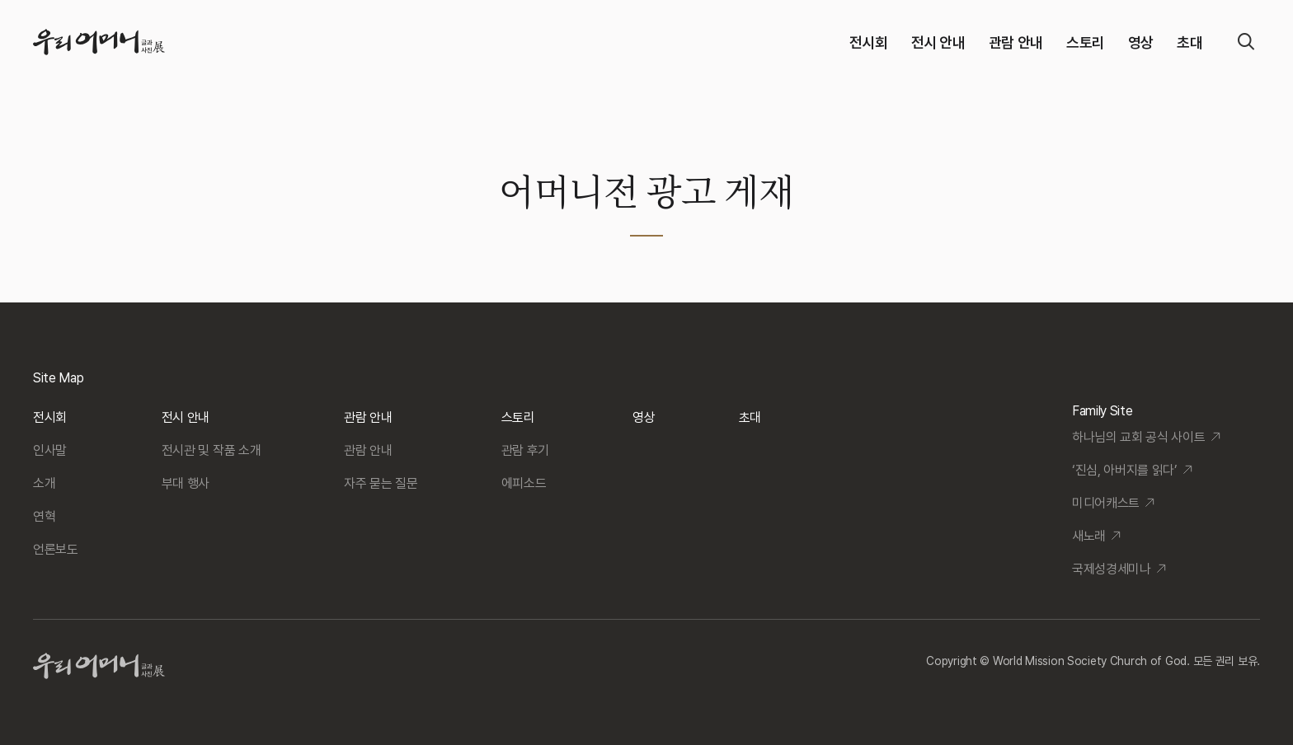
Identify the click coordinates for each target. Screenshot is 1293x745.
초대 (1189, 42)
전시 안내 (938, 42)
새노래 (1089, 536)
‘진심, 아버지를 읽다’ (1125, 470)
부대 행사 (185, 483)
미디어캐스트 (1106, 503)
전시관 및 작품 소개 (211, 450)
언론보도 (55, 549)
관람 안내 (1016, 42)
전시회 (868, 42)
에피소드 (524, 483)
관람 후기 (525, 450)
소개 (44, 483)
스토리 (1085, 42)
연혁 (44, 516)
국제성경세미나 (1111, 569)
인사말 (50, 450)
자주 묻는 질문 (380, 483)
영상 (1141, 42)
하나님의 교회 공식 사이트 (1139, 437)
